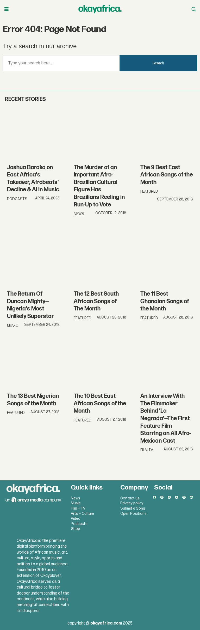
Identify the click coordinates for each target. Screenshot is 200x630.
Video (75, 518)
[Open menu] (6, 9)
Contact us (130, 498)
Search (158, 63)
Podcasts (79, 524)
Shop (75, 529)
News (75, 498)
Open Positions (133, 513)
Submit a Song (132, 508)
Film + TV (78, 508)
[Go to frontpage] (100, 9)
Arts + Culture (82, 513)
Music (76, 503)
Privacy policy (131, 503)
